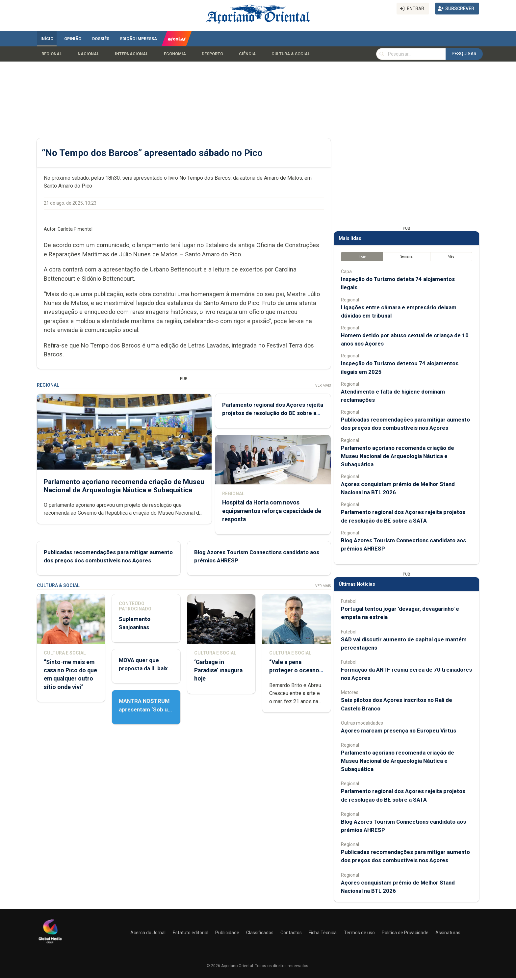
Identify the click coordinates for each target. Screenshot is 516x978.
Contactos (291, 932)
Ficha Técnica (323, 932)
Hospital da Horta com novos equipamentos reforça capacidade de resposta (271, 510)
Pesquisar (464, 53)
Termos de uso (359, 932)
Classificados (259, 932)
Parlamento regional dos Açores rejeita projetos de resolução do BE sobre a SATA (272, 413)
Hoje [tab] (362, 256)
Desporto (212, 54)
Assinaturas (447, 932)
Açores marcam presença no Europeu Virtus (398, 730)
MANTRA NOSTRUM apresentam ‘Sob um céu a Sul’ (146, 709)
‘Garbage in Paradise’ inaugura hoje (218, 670)
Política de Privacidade (405, 932)
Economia (175, 54)
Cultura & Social (290, 54)
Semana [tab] (406, 256)
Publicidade (227, 932)
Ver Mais (323, 385)
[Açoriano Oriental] (50, 944)
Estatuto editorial (190, 932)
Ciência (247, 54)
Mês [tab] (451, 256)
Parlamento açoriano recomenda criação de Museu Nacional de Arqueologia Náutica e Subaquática (124, 486)
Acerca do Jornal (148, 932)
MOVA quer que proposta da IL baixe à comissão (145, 668)
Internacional (131, 54)
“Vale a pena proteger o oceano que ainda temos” (294, 670)
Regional (51, 54)
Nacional (88, 54)
